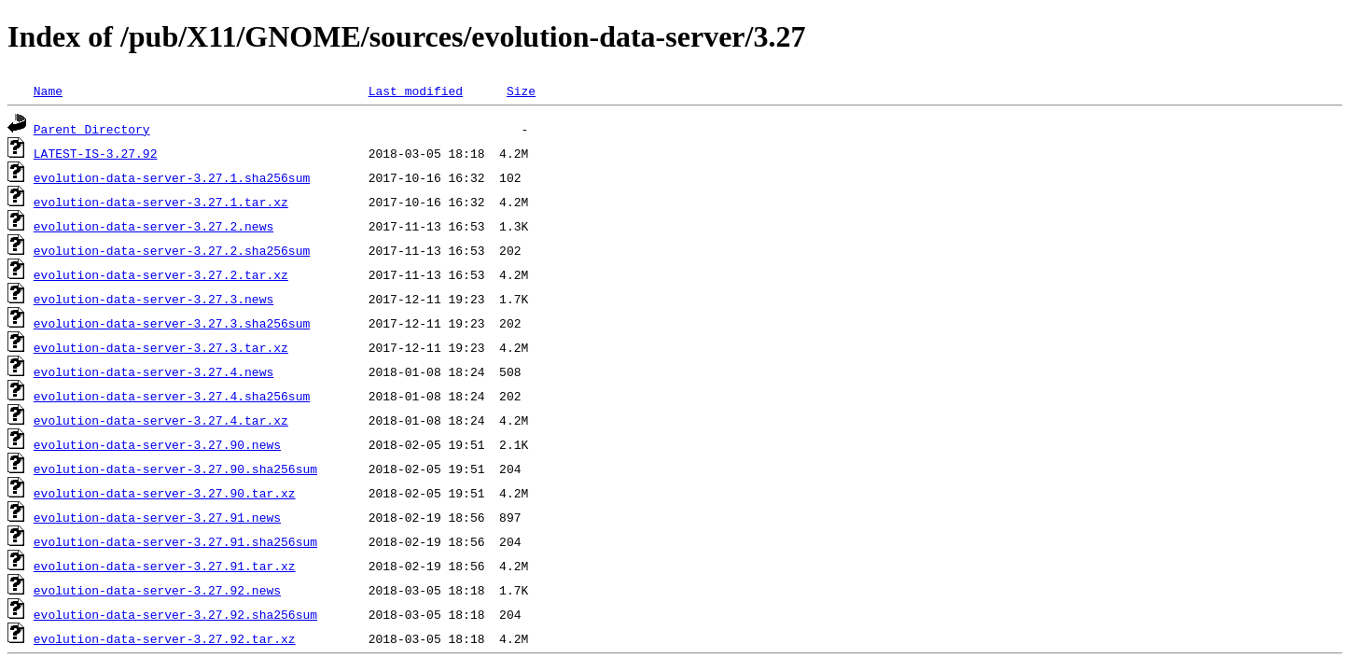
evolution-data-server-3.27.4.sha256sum (172, 395)
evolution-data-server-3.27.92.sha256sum (175, 614)
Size (521, 90)
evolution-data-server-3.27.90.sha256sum (175, 468)
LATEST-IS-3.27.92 (96, 153)
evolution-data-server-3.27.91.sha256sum (175, 541)
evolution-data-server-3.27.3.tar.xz (161, 347)
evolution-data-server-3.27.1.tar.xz (161, 201)
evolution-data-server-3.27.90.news (157, 444)
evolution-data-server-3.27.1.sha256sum (172, 177)
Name (48, 90)
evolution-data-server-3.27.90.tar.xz (165, 492)
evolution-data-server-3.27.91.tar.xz (165, 565)
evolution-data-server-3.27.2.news (153, 225)
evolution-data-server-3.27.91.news (157, 517)
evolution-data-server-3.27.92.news (157, 589)
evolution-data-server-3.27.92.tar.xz (165, 638)
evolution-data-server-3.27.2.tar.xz (161, 274)
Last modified (416, 90)
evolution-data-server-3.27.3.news (153, 298)
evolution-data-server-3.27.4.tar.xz (161, 420)
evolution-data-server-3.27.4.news (153, 371)
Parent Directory (92, 128)
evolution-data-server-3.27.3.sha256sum (172, 323)
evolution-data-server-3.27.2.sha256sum (172, 250)
